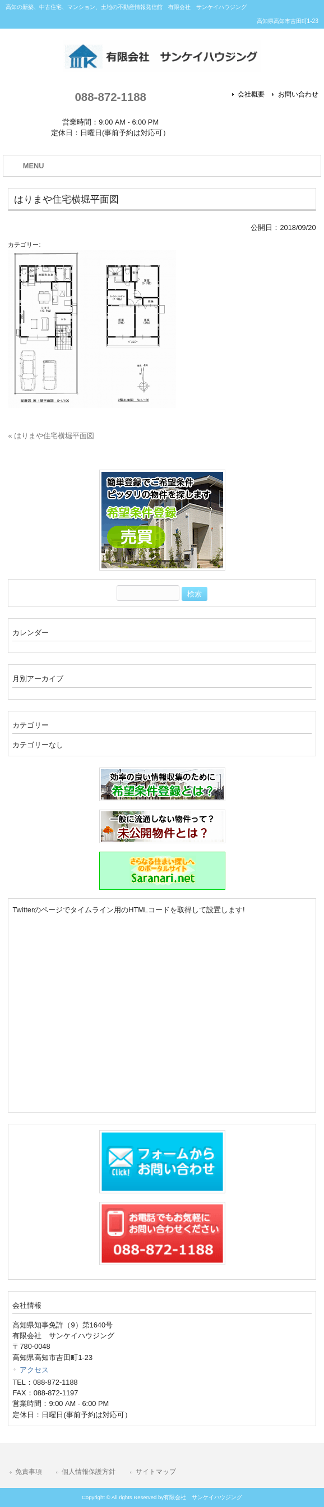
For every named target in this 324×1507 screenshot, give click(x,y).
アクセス (34, 1370)
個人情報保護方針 (88, 1472)
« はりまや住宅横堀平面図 (51, 435)
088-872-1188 (110, 96)
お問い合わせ (298, 94)
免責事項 (28, 1472)
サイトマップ (156, 1472)
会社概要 (251, 94)
